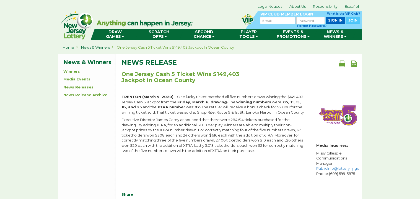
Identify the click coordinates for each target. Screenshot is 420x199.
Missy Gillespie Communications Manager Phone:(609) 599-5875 (337, 163)
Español (352, 6)
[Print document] (342, 64)
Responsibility (325, 6)
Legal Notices (270, 6)
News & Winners (95, 47)
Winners (71, 71)
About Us (297, 6)
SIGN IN (335, 20)
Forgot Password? (311, 26)
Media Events (76, 79)
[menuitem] (115, 34)
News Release (149, 62)
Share (127, 194)
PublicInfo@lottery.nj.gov (338, 168)
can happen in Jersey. (146, 23)
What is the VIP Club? (343, 13)
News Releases (78, 87)
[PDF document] (354, 64)
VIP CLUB (310, 14)
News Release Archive (85, 95)
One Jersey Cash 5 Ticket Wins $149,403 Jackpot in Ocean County (175, 47)
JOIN (352, 20)
